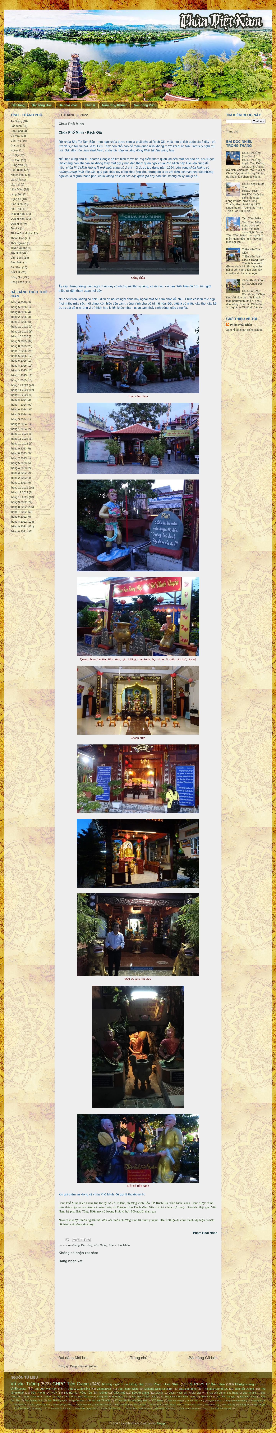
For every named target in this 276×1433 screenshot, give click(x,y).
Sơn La (15, 228)
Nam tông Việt (144, 105)
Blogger (161, 1423)
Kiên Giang (100, 1245)
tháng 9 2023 (19, 448)
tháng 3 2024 (19, 419)
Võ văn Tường (25, 1383)
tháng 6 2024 (19, 409)
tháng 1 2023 (19, 482)
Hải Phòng (17, 169)
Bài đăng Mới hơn (73, 1358)
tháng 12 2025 (19, 326)
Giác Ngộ (120, 1392)
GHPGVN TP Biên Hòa (207, 1384)
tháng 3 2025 (19, 370)
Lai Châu (16, 179)
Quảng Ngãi (18, 213)
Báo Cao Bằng (122, 1404)
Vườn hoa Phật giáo (189, 1408)
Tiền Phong (38, 1392)
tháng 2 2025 (19, 375)
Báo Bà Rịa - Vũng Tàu (77, 1392)
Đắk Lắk (16, 272)
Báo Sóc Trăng (175, 1400)
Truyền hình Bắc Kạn (111, 1408)
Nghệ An (16, 199)
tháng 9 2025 (19, 341)
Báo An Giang (140, 1392)
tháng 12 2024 (19, 385)
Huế (13, 150)
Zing (205, 1408)
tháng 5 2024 (19, 414)
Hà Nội (15, 155)
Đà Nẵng (16, 267)
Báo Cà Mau (140, 1404)
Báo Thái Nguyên (57, 1400)
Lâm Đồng (17, 189)
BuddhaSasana (83, 1404)
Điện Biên (16, 262)
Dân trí (159, 1392)
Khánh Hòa (17, 174)
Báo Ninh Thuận (193, 1404)
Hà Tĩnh (15, 160)
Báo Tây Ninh (54, 1396)
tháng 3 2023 (19, 472)
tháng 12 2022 (19, 487)
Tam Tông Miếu (251, 218)
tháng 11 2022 (19, 492)
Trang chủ (138, 1358)
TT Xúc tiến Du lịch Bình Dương (178, 1396)
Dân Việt (196, 1392)
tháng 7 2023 (19, 458)
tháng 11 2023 (19, 438)
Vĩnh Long (17, 257)
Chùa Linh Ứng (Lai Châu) (251, 154)
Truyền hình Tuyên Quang (138, 1408)
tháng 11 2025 (19, 331)
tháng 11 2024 (19, 389)
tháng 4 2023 (19, 468)
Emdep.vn (245, 1404)
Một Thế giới (259, 1404)
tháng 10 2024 (19, 394)
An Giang (74, 1245)
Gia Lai (15, 145)
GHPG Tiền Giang (71, 1383)
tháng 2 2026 (19, 316)
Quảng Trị (17, 223)
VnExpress (19, 1389)
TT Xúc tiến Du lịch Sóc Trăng (221, 1392)
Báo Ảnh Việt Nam (45, 1388)
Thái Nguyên (18, 243)
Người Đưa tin (215, 1400)
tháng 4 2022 (19, 521)
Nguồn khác (78, 1400)
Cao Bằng (17, 130)
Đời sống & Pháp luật (221, 1408)
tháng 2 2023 (19, 477)
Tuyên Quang (19, 247)
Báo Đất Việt (229, 1404)
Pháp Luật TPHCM (99, 1400)
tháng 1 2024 (19, 429)
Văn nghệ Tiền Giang (165, 1408)
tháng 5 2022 (19, 516)
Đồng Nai (16, 277)
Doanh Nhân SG (178, 1392)
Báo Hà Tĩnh (250, 1392)
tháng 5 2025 (19, 360)
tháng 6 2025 (19, 355)
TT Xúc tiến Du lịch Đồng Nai (131, 1400)
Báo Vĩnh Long (212, 1404)
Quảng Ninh (18, 218)
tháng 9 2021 (19, 526)
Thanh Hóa (17, 238)
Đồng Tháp (17, 281)
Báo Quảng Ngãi (34, 1400)
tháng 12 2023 (19, 433)
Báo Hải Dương (244, 1388)
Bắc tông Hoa (42, 105)
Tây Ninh (16, 252)
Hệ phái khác (68, 105)
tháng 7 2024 (19, 404)
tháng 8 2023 (19, 453)
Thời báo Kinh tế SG (215, 1388)
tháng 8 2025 (19, 346)
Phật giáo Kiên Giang (236, 1400)
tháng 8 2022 (19, 506)
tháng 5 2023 (19, 463)
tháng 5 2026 (19, 307)
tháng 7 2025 (19, 350)
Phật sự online (258, 1400)
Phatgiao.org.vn (246, 1384)
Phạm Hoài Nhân (119, 1245)
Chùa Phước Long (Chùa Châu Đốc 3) (253, 284)
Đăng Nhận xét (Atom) (84, 1366)
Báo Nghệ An (119, 1396)
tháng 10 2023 (19, 443)
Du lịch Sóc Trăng (195, 1400)
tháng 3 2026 (19, 312)
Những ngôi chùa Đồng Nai (123, 1384)
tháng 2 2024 (19, 424)
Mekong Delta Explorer (158, 1388)
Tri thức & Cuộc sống (77, 1388)
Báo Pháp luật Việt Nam (79, 1396)
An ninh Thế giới (226, 1396)
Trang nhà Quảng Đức (86, 1408)
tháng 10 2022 (19, 497)
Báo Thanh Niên (128, 1388)
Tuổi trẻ (103, 1392)
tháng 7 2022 (19, 511)
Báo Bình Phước (103, 1404)
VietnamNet (104, 1388)
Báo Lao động (187, 1388)
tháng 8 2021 (19, 531)
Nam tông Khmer (114, 105)
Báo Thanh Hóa (33, 1396)
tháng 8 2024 (19, 399)
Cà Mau (15, 135)
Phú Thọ (16, 208)
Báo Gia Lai (155, 1404)
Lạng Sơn (16, 194)
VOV (54, 1392)
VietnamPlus (20, 1404)
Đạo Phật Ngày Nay (62, 1404)
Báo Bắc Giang (248, 1396)
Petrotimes (207, 1396)
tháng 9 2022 (19, 502)
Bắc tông (18, 105)
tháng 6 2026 (19, 302)
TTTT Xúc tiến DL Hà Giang (27, 1408)
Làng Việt (102, 1396)
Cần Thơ (16, 140)
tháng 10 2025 (19, 336)
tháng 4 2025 (19, 365)
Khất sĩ (90, 105)
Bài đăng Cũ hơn (203, 1358)
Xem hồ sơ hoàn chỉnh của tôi (244, 329)
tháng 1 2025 (19, 380)
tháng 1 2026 (19, 321)
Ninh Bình (17, 204)
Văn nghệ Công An (39, 1404)
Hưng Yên (17, 165)
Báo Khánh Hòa (173, 1404)
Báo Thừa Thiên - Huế (143, 1396)
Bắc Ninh (16, 125)
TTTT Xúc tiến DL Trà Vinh (58, 1408)
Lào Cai (15, 184)
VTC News (157, 1400)
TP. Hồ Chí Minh (20, 233)
